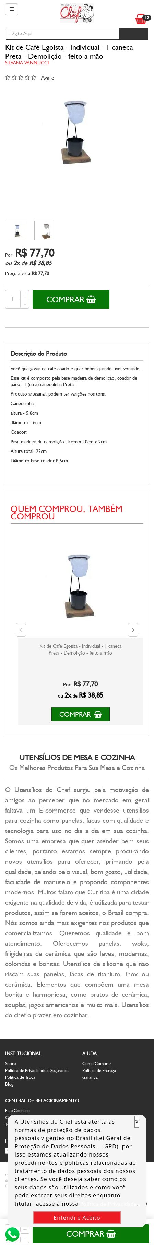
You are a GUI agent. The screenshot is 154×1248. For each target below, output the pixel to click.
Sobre (10, 1063)
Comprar (71, 299)
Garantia (90, 1077)
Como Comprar (96, 1063)
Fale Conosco (17, 1110)
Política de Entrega (99, 1070)
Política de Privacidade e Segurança (37, 1070)
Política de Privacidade (108, 1204)
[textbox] (62, 34)
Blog (9, 1084)
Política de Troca (20, 1077)
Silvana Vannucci (27, 63)
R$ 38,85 (40, 263)
